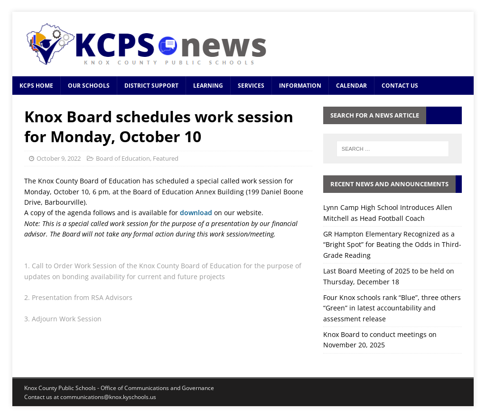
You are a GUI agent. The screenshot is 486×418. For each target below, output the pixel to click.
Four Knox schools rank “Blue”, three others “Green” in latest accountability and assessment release (392, 308)
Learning (208, 86)
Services (251, 86)
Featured (165, 158)
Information (300, 86)
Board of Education (123, 158)
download (197, 212)
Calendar (351, 86)
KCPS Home (36, 86)
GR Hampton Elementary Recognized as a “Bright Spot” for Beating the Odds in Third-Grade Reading (392, 244)
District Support (151, 86)
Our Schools (89, 86)
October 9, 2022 (59, 158)
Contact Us (400, 86)
